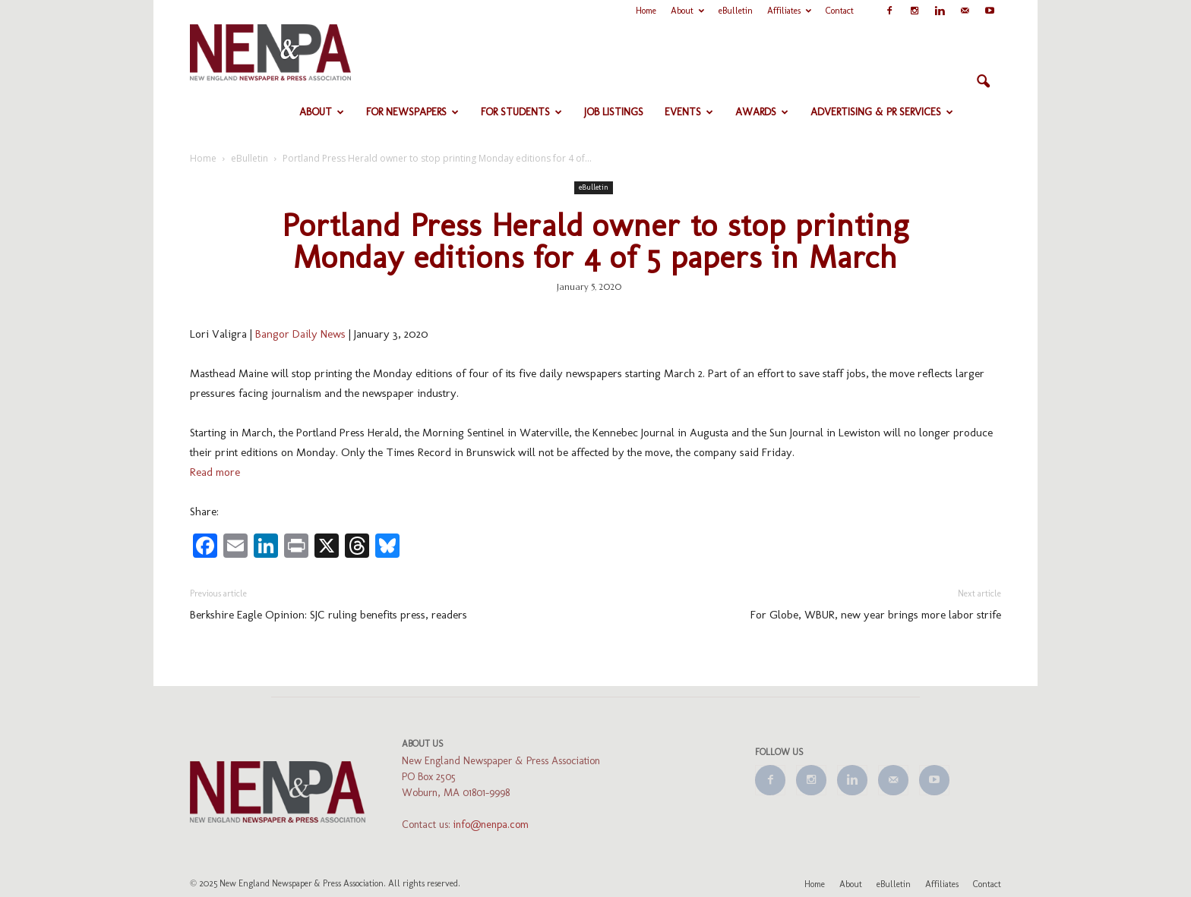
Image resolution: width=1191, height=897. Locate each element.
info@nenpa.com (491, 824)
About (687, 10)
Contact (840, 10)
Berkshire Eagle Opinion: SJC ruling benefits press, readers (328, 615)
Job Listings (613, 111)
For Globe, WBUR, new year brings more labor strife (875, 615)
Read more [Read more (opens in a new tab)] (215, 472)
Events (689, 111)
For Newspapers (412, 111)
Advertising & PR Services (881, 111)
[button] (983, 82)
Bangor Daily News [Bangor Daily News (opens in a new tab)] (300, 334)
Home (646, 10)
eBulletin (736, 10)
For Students (521, 111)
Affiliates (789, 10)
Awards (761, 111)
